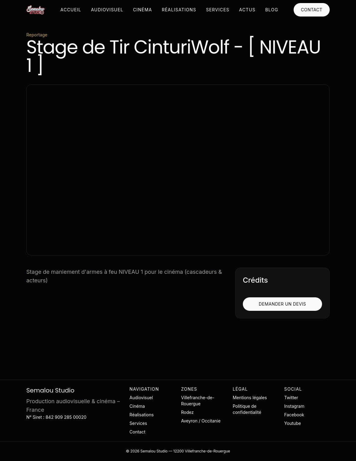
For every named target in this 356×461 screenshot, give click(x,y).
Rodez (187, 412)
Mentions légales (250, 397)
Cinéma (142, 9)
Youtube (292, 423)
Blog (271, 9)
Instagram (294, 406)
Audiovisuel (107, 9)
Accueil (71, 9)
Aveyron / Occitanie (201, 420)
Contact (311, 9)
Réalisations (179, 9)
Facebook (294, 414)
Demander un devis (282, 304)
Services (217, 9)
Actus (247, 9)
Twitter (291, 397)
